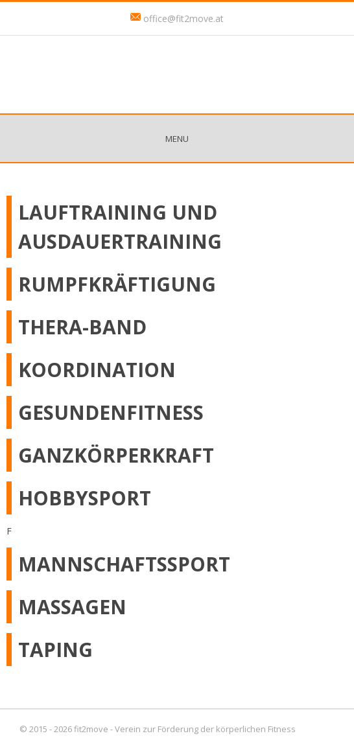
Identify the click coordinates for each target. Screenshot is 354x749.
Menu (177, 138)
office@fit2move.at (183, 18)
